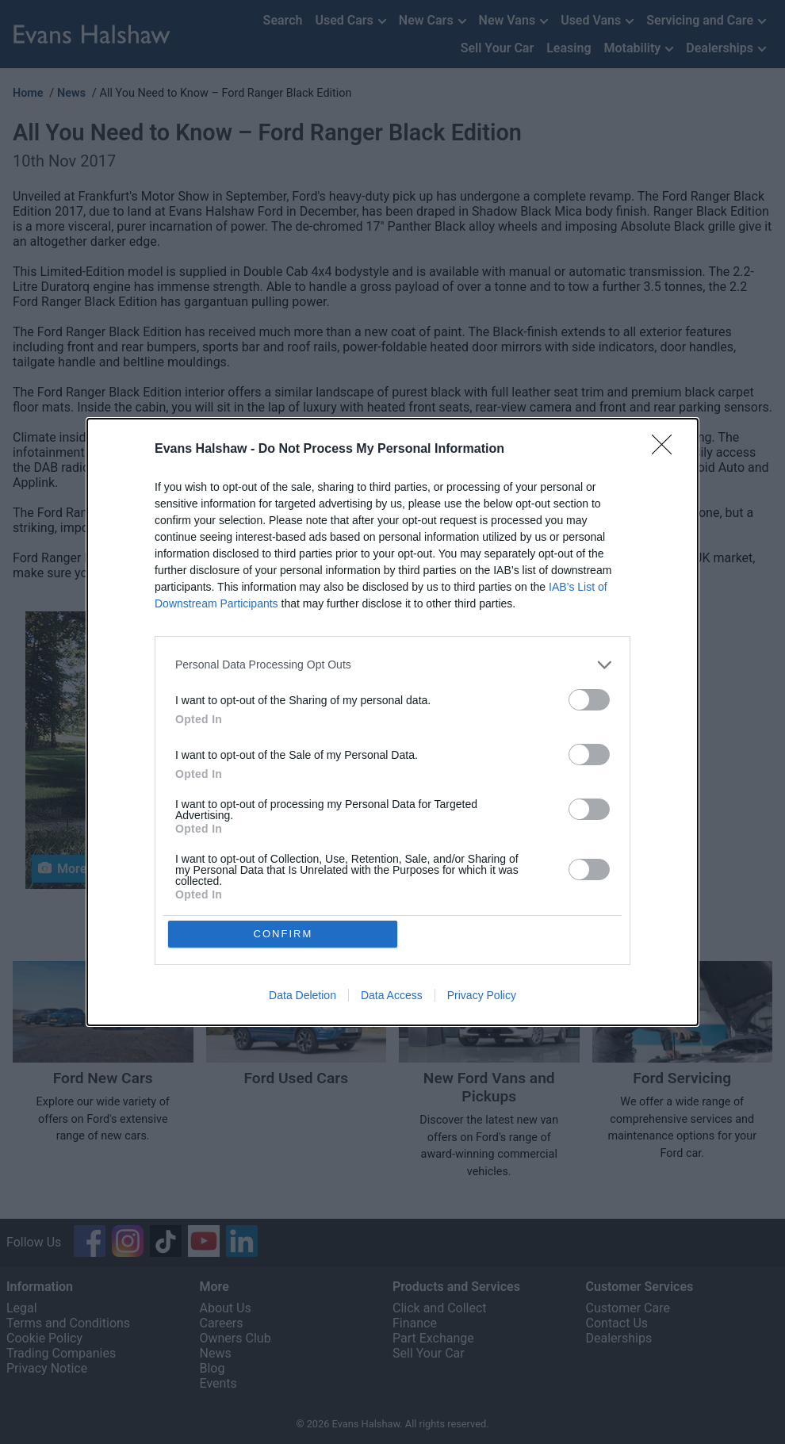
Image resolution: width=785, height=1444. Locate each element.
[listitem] (392, 665)
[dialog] (392, 722)
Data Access (392, 996)
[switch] (589, 700)
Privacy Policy (481, 996)
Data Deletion (302, 996)
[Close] (667, 450)
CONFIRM (283, 934)
